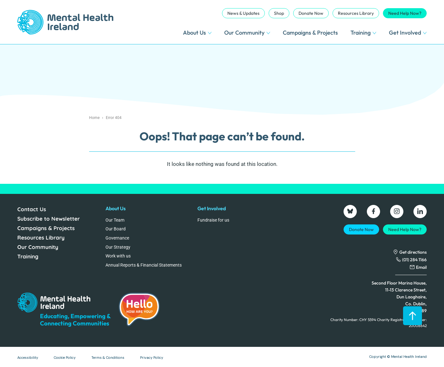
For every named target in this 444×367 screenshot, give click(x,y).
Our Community (247, 32)
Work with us (118, 255)
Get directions (413, 252)
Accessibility (27, 357)
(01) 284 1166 (414, 260)
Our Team (114, 220)
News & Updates (243, 13)
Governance (117, 237)
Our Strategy (117, 247)
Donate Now (311, 13)
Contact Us (31, 209)
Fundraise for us (213, 220)
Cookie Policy (65, 357)
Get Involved (408, 32)
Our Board (115, 228)
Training (363, 32)
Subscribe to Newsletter (48, 218)
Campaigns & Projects (310, 32)
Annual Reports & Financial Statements (143, 265)
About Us (197, 32)
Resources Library (356, 13)
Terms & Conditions (107, 357)
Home (94, 118)
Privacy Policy (151, 357)
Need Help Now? (404, 13)
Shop (279, 13)
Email (421, 267)
